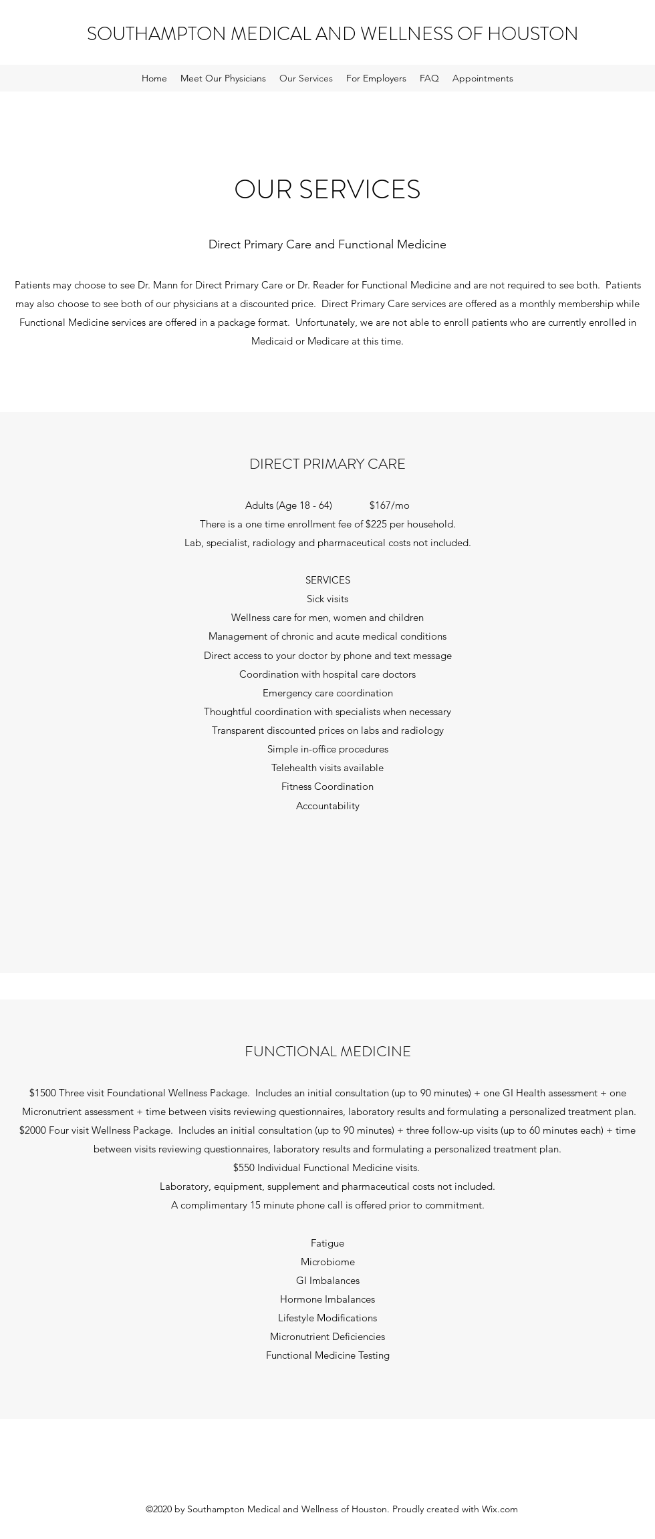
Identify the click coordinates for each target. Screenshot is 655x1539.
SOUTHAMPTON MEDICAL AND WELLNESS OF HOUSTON (333, 34)
